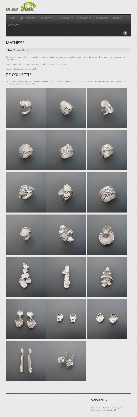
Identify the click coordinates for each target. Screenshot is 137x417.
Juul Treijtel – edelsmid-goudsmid (104, 408)
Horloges (102, 18)
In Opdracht (65, 18)
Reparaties (84, 18)
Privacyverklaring (97, 410)
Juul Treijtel (27, 18)
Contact (13, 25)
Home (11, 18)
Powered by (110, 410)
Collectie (46, 18)
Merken (118, 18)
